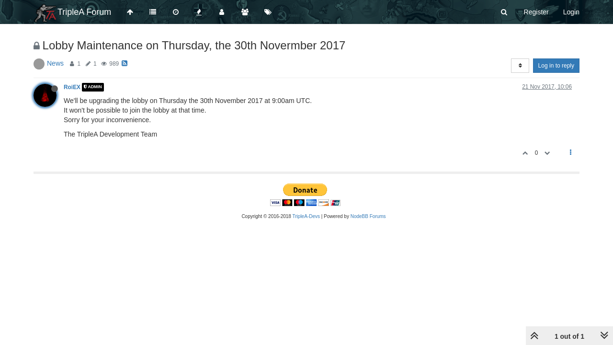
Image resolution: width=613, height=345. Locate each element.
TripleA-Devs (306, 216)
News (55, 63)
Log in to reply (556, 65)
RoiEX (72, 87)
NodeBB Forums (368, 216)
